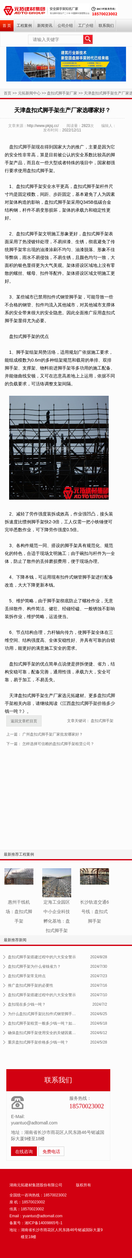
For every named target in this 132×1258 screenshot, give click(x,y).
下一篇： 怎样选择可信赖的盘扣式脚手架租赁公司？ (50, 744)
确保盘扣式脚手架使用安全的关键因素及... (43, 1033)
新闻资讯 (44, 25)
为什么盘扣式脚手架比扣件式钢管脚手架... (43, 1014)
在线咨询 (24, 1151)
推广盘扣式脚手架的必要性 (30, 985)
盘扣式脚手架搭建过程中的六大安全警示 (42, 957)
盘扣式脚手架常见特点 (27, 976)
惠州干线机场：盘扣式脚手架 (19, 912)
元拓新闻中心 (29, 93)
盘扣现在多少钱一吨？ (27, 1004)
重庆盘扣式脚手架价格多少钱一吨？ (38, 1042)
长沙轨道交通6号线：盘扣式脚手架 (94, 912)
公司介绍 (65, 25)
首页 (7, 93)
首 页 (7, 25)
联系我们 (106, 25)
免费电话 (51, 1151)
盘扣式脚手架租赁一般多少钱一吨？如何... (43, 1023)
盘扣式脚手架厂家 (62, 93)
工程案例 (24, 25)
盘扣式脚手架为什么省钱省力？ (34, 966)
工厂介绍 (85, 25)
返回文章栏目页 (24, 721)
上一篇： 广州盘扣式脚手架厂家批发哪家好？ (44, 734)
